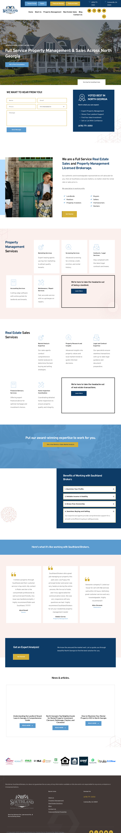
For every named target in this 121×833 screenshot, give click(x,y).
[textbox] (51, 107)
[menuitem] (31, 12)
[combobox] (52, 107)
